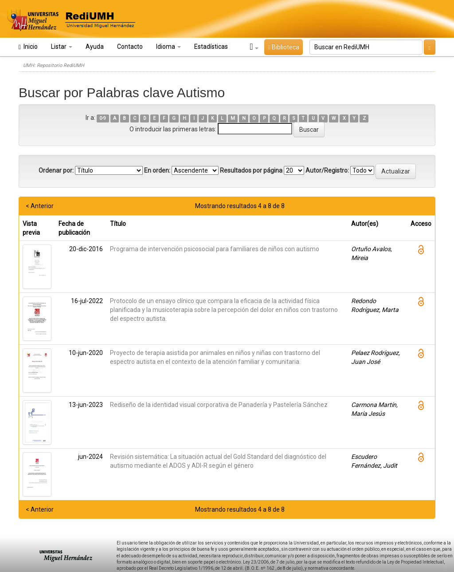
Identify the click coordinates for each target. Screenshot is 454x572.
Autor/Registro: (327, 170)
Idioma (168, 46)
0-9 (102, 118)
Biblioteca (283, 47)
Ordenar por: (56, 170)
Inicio (28, 47)
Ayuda (95, 46)
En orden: (157, 170)
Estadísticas (211, 46)
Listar (61, 46)
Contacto (130, 46)
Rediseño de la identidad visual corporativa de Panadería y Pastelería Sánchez (219, 404)
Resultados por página (251, 170)
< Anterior (40, 205)
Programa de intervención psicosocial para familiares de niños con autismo (214, 248)
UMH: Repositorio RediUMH (53, 65)
